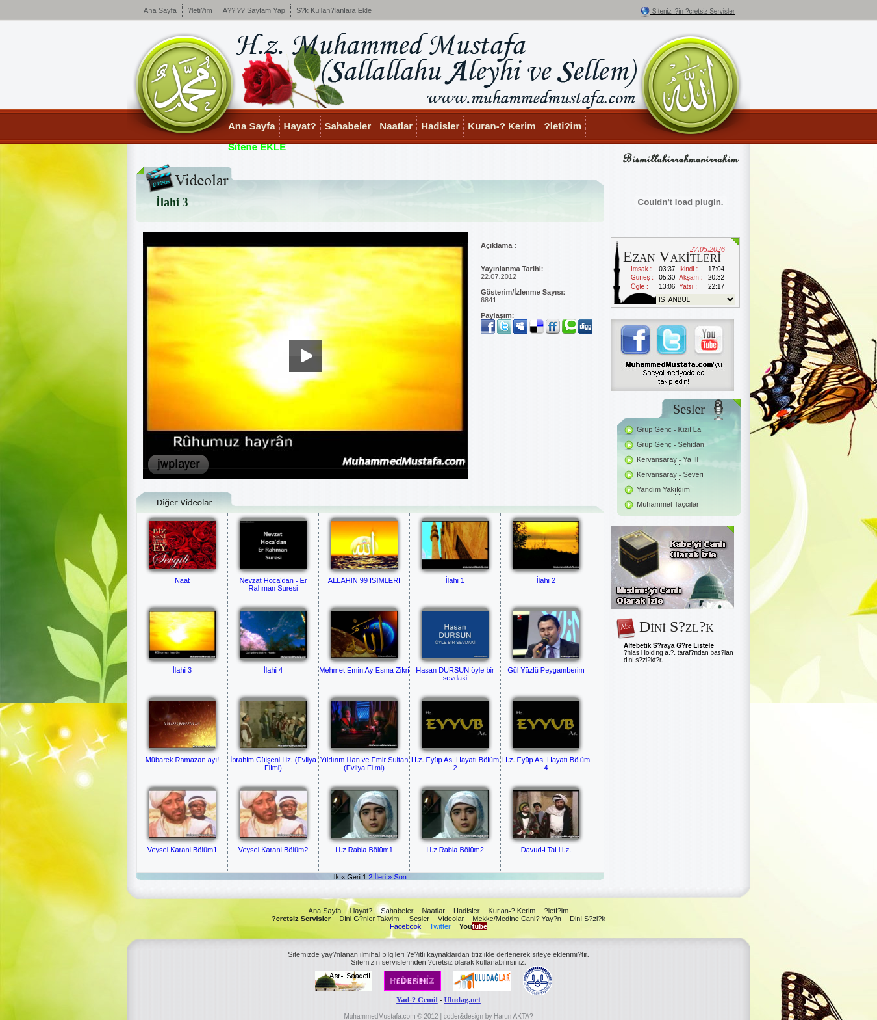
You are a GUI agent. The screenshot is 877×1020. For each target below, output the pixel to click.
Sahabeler (348, 125)
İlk (335, 877)
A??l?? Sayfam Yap (254, 10)
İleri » (383, 877)
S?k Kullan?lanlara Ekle (334, 10)
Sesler (419, 918)
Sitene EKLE (257, 146)
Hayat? (300, 125)
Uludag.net (462, 999)
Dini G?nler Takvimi (370, 918)
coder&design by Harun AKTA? (488, 1016)
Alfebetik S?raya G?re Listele (669, 645)
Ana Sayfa (160, 10)
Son (400, 877)
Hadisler (440, 125)
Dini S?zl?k (587, 918)
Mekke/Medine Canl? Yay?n (516, 918)
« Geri (351, 877)
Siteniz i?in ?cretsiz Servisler (693, 11)
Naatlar (396, 125)
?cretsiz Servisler (301, 918)
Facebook (405, 926)
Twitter (439, 926)
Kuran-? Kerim (501, 125)
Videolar (451, 918)
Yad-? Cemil (417, 999)
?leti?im (200, 10)
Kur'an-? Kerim (511, 911)
